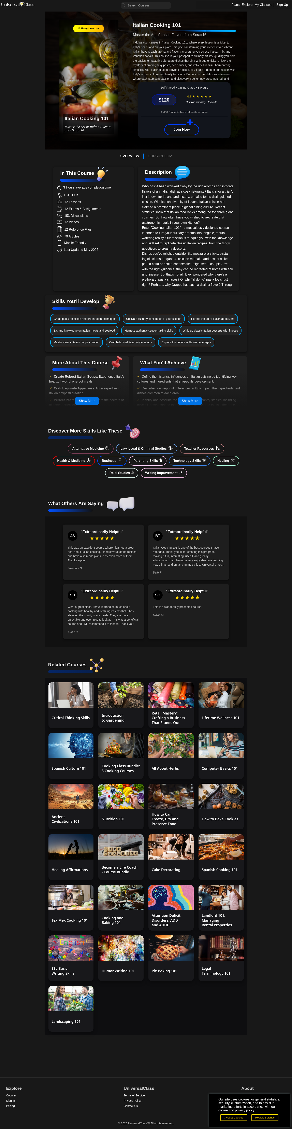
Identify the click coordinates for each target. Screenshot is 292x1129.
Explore (247, 4)
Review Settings (265, 1117)
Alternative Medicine (90, 448)
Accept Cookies (233, 1117)
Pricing (10, 1106)
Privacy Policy (132, 1100)
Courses (11, 1095)
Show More (87, 401)
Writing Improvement (163, 473)
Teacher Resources (202, 448)
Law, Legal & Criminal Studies (146, 448)
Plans (235, 4)
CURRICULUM (160, 156)
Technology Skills (189, 460)
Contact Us (131, 1106)
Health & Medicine (73, 460)
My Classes (263, 4)
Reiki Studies (122, 473)
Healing (226, 460)
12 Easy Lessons (88, 28)
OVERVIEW (129, 156)
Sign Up (282, 4)
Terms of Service (134, 1095)
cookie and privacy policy (236, 1110)
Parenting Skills (147, 460)
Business (112, 460)
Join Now (182, 129)
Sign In (10, 1100)
